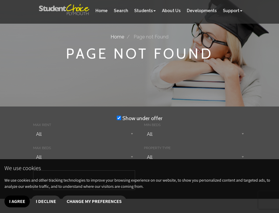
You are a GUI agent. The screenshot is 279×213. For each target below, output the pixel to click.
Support (232, 10)
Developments (202, 10)
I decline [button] (46, 201)
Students (145, 10)
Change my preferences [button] (93, 201)
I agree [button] (17, 201)
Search (121, 10)
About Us (171, 10)
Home (101, 10)
